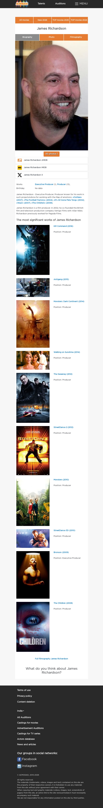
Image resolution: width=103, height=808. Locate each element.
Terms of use (24, 690)
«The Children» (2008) (42, 203)
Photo (51, 37)
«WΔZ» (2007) (23, 203)
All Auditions (24, 718)
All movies (24, 20)
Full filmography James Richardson (51, 659)
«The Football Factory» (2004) (38, 200)
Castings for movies (27, 723)
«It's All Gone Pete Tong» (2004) (69, 200)
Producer (61, 184)
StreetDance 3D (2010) (64, 530)
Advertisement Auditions (30, 728)
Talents (41, 4)
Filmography (76, 37)
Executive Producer (44, 184)
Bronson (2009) (61, 552)
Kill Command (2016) (63, 226)
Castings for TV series (28, 734)
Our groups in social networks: (37, 753)
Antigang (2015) (61, 279)
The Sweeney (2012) (63, 374)
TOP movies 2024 (79, 20)
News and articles (26, 745)
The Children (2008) (63, 603)
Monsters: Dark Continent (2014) (69, 301)
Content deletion (26, 702)
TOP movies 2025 (61, 20)
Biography (27, 37)
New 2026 (42, 20)
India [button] (19, 711)
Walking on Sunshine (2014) (67, 352)
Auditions (60, 4)
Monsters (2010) (61, 480)
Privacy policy (24, 696)
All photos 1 (51, 154)
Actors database (26, 739)
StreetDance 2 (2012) (63, 427)
